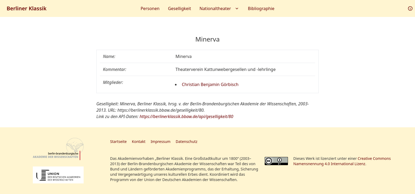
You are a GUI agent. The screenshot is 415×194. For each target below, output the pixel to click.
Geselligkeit (179, 8)
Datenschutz (186, 141)
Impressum (160, 141)
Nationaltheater (220, 8)
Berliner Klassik (27, 8)
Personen (150, 8)
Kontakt (138, 141)
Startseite (118, 141)
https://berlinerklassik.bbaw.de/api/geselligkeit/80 (186, 116)
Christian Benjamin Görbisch (210, 84)
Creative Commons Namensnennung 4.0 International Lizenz (342, 161)
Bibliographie (261, 8)
